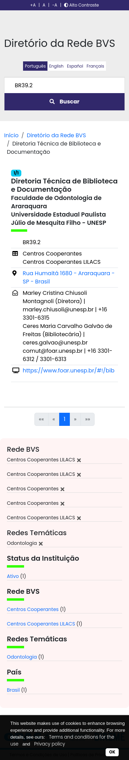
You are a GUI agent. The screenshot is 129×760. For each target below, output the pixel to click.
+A (33, 5)
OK (112, 752)
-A (54, 5)
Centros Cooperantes (32, 609)
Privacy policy (49, 744)
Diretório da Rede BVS (56, 135)
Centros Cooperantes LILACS (41, 623)
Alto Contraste (81, 5)
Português (35, 66)
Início (11, 135)
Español (75, 66)
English (56, 66)
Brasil (13, 690)
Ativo (13, 576)
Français (95, 66)
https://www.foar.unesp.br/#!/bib (69, 370)
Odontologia (22, 656)
